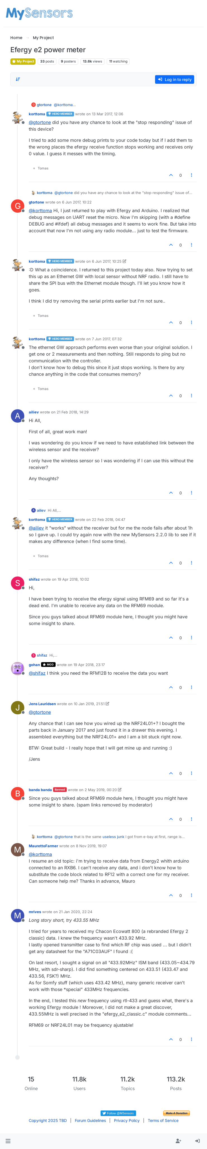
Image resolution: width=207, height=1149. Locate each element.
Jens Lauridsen (42, 704)
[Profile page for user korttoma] (17, 118)
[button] (8, 1141)
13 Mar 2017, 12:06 (107, 114)
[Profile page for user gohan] (17, 668)
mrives (35, 911)
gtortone (44, 104)
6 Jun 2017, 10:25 (107, 261)
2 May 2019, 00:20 (101, 789)
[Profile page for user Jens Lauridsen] (17, 707)
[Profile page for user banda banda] (17, 793)
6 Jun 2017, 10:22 (77, 202)
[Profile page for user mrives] (17, 915)
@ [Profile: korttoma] (65, 104)
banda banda (40, 789)
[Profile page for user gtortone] (17, 206)
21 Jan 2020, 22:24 (75, 911)
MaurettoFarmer (43, 846)
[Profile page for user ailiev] (17, 416)
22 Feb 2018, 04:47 (108, 519)
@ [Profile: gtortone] (40, 122)
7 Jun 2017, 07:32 (107, 339)
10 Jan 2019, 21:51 (89, 704)
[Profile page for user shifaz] (17, 583)
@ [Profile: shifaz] (37, 673)
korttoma (37, 114)
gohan (34, 664)
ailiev (34, 412)
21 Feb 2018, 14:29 (73, 412)
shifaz (34, 579)
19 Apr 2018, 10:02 (73, 579)
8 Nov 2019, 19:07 (91, 846)
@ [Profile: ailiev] (36, 528)
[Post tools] (192, 175)
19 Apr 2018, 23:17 (89, 664)
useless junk (113, 836)
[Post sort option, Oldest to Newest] (18, 79)
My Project (23, 61)
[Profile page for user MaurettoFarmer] (17, 849)
